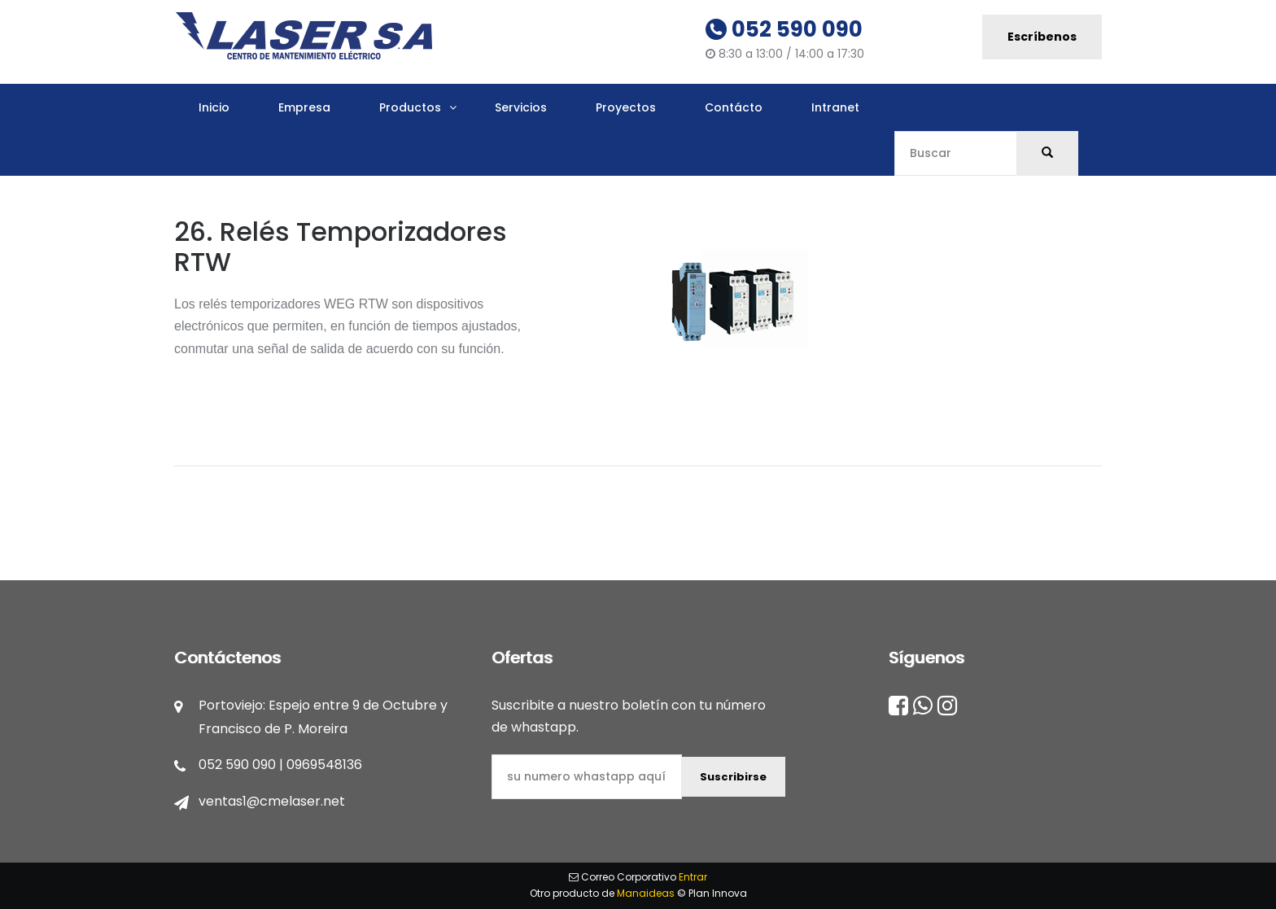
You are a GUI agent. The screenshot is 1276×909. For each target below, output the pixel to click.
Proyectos (626, 107)
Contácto (734, 107)
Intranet (835, 107)
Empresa (304, 107)
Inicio (214, 107)
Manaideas (646, 893)
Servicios (521, 107)
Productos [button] (410, 107)
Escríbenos (1042, 36)
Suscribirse (733, 776)
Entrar (693, 877)
